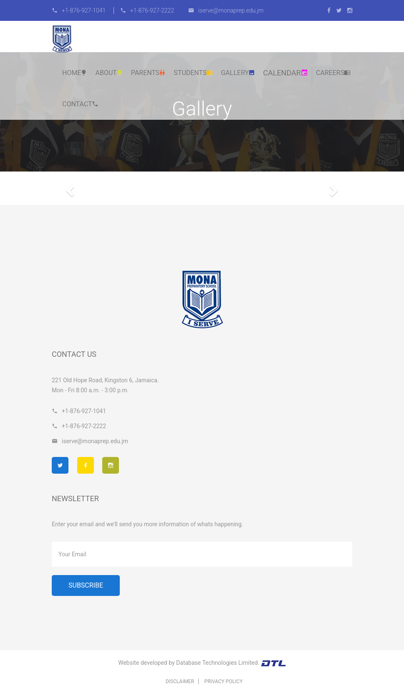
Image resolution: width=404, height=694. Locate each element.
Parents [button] (148, 73)
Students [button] (193, 73)
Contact (80, 104)
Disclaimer (180, 681)
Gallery (238, 73)
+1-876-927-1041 (79, 10)
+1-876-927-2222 (147, 10)
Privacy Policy (224, 681)
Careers (333, 73)
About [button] (109, 73)
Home (74, 73)
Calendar (285, 72)
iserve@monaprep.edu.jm (226, 10)
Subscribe (85, 585)
